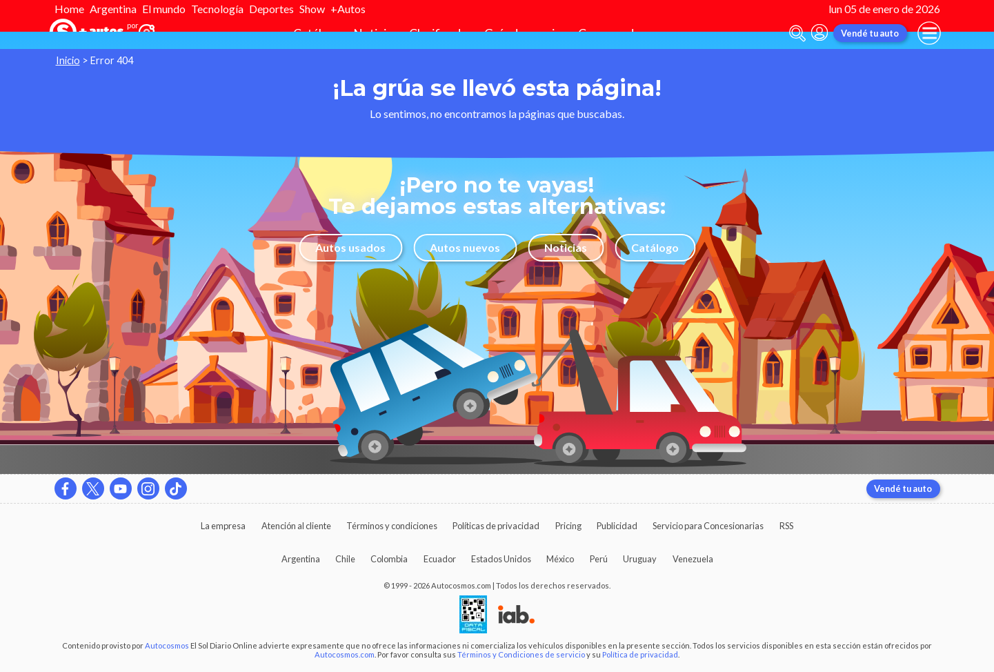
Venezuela (693, 558)
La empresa (223, 525)
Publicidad (617, 525)
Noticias (565, 247)
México (560, 558)
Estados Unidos (501, 558)
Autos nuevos (465, 247)
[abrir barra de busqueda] (797, 33)
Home (69, 8)
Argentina (113, 8)
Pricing (568, 525)
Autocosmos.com (345, 654)
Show (312, 8)
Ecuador (440, 558)
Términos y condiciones (391, 525)
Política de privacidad (640, 654)
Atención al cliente (296, 525)
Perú (599, 558)
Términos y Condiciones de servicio (521, 654)
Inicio (68, 60)
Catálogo (655, 247)
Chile (345, 558)
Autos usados (350, 247)
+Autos (348, 8)
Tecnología (217, 8)
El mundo (164, 8)
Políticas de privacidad (496, 525)
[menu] (929, 33)
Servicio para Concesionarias (708, 525)
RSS (786, 525)
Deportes (271, 8)
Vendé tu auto (870, 33)
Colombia (389, 558)
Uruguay (640, 558)
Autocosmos (167, 645)
